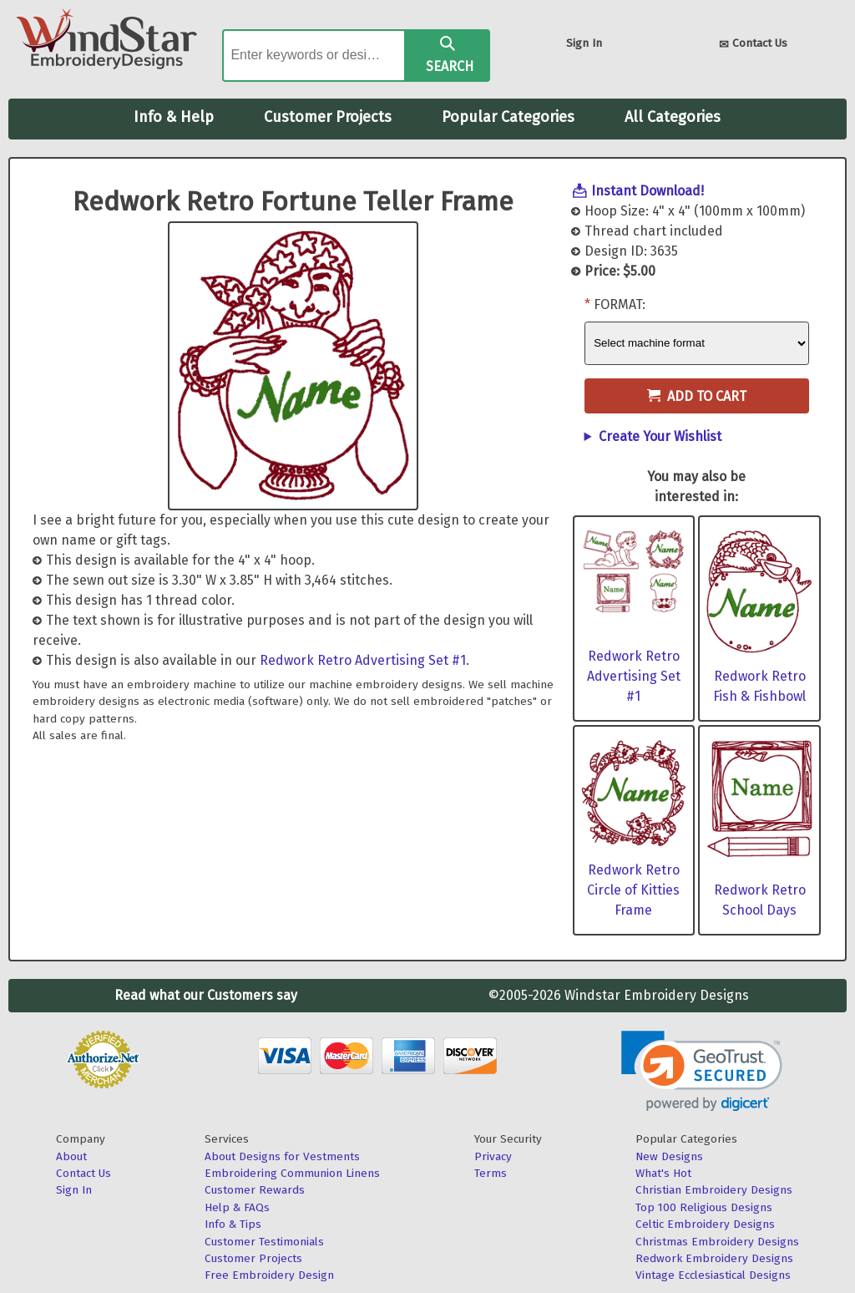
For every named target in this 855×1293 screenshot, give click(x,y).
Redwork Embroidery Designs (714, 1258)
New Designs (669, 1156)
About (71, 1156)
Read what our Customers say (205, 995)
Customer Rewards (255, 1190)
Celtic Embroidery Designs (705, 1224)
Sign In (584, 43)
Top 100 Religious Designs (703, 1207)
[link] (702, 1071)
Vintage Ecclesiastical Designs (713, 1275)
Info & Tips (233, 1224)
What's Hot (663, 1173)
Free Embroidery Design (269, 1275)
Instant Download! (647, 191)
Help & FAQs (237, 1207)
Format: (619, 304)
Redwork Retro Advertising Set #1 (363, 660)
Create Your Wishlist (660, 436)
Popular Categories (508, 117)
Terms (490, 1173)
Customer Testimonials (264, 1242)
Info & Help (174, 117)
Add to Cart (696, 396)
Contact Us (753, 44)
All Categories (673, 117)
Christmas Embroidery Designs (717, 1242)
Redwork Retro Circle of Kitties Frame (633, 890)
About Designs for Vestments (282, 1156)
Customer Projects (328, 117)
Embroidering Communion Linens (292, 1173)
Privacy (493, 1156)
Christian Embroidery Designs (713, 1190)
